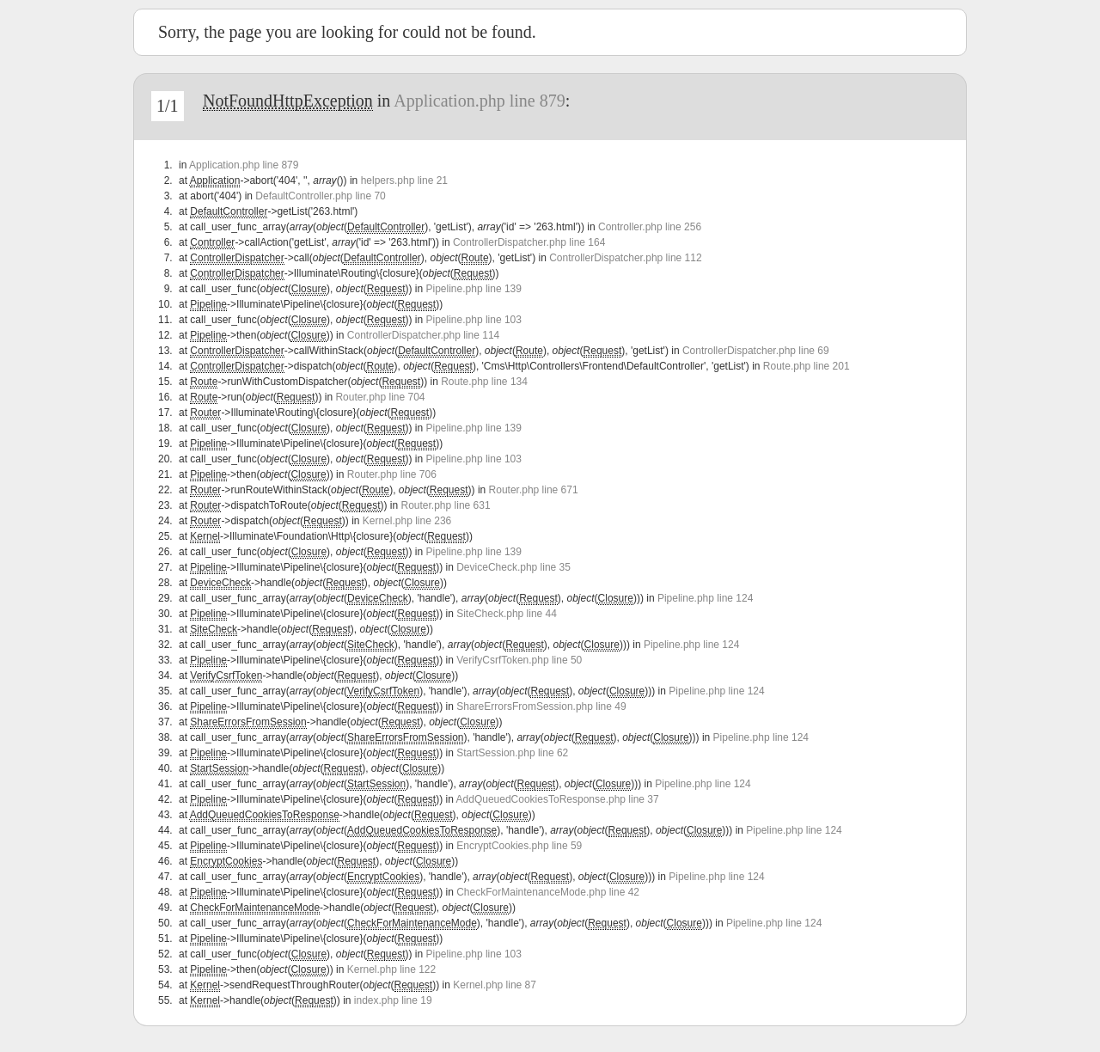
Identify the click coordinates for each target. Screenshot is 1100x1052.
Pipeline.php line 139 (474, 289)
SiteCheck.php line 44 (506, 614)
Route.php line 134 (484, 382)
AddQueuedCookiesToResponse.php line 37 (557, 799)
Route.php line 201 (806, 366)
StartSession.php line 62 (512, 753)
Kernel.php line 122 (391, 969)
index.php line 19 (393, 1000)
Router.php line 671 (533, 490)
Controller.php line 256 (649, 227)
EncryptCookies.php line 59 (519, 846)
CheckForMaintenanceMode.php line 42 (547, 892)
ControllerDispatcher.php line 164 (529, 242)
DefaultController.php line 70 (320, 196)
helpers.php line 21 (404, 180)
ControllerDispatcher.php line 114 (423, 335)
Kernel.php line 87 (494, 985)
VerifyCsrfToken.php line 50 (519, 660)
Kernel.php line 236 (407, 521)
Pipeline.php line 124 (705, 598)
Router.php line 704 (380, 397)
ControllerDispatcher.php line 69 (755, 351)
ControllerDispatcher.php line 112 (625, 258)
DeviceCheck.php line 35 (513, 567)
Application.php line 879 (479, 100)
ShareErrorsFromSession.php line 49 (541, 706)
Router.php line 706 (392, 474)
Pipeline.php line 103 (474, 320)
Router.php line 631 (446, 505)
